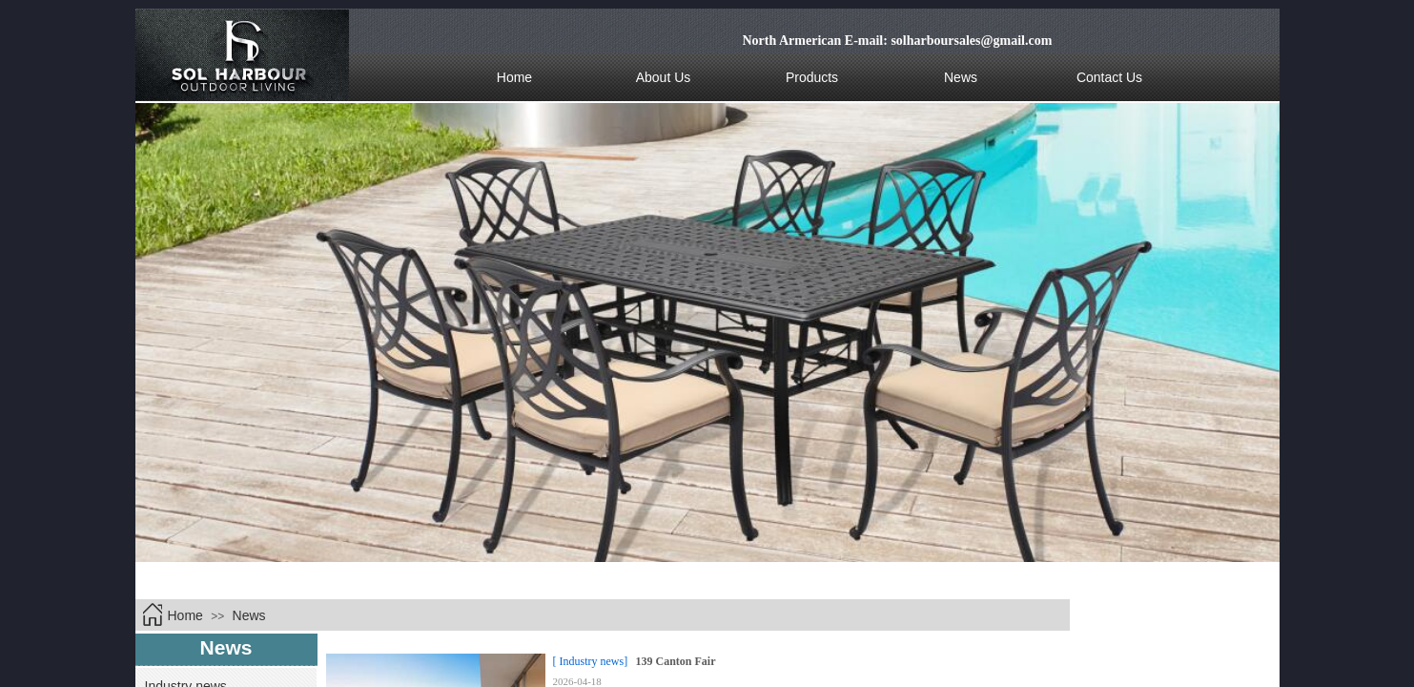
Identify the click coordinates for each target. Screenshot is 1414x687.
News (249, 615)
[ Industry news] (590, 661)
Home (185, 615)
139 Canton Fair (676, 661)
